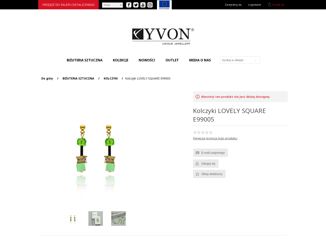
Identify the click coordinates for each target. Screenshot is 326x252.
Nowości (147, 60)
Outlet (172, 60)
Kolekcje (120, 60)
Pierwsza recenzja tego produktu (215, 138)
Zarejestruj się (233, 4)
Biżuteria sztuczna (84, 60)
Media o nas (200, 60)
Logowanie (254, 4)
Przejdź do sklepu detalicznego (68, 5)
